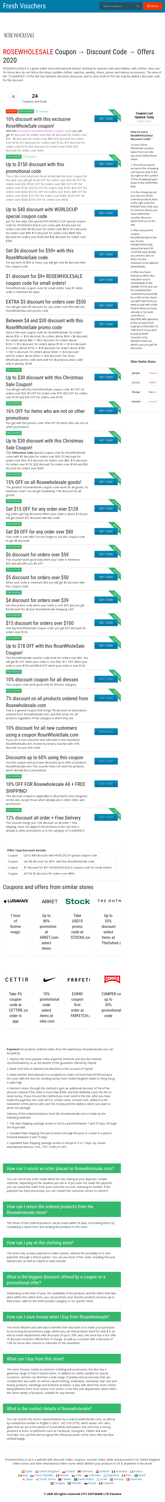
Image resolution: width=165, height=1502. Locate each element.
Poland (68, 1471)
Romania (119, 1471)
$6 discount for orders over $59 (37, 555)
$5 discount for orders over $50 (37, 577)
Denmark (134, 1479)
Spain (27, 1471)
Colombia (93, 1475)
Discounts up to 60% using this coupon (44, 757)
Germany (85, 1471)
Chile (77, 1475)
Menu (152, 6)
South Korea (45, 1479)
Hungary (57, 1483)
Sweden (74, 1483)
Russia (90, 1483)
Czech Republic (41, 1475)
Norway (117, 1479)
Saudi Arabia (84, 1479)
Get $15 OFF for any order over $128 (42, 509)
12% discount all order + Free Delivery (43, 818)
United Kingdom (47, 1471)
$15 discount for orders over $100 (40, 623)
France (136, 1471)
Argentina (111, 1475)
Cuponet (106, 1483)
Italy (23, 1475)
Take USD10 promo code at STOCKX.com (81, 926)
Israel (101, 1479)
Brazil (140, 1475)
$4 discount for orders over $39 (37, 600)
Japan (27, 1479)
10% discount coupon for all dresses (42, 679)
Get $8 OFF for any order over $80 (39, 532)
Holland (102, 1471)
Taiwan (64, 1479)
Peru (127, 1475)
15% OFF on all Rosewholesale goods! (43, 482)
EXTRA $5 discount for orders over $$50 (46, 302)
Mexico (62, 1475)
